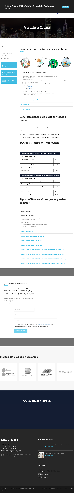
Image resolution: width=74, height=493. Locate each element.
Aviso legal (59, 488)
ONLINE (30, 88)
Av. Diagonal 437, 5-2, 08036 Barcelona (49, 471)
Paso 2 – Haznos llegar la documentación (34, 100)
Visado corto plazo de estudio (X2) (31, 240)
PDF (29, 85)
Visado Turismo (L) (27, 211)
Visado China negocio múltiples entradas (57, 444)
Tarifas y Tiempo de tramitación (7, 54)
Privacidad (52, 488)
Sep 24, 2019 (49, 446)
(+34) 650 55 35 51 (14, 303)
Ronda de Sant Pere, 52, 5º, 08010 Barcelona (22, 298)
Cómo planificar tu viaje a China (54, 453)
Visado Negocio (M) (27, 231)
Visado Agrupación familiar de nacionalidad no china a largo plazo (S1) (43, 259)
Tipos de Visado (6, 58)
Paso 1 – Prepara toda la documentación (33, 72)
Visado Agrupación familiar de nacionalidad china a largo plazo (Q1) (42, 249)
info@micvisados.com (14, 301)
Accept (64, 7)
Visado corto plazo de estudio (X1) (31, 245)
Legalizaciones (69, 488)
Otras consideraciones (7, 50)
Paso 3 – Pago (25, 104)
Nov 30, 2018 (49, 455)
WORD (30, 87)
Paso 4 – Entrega (26, 109)
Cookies (45, 488)
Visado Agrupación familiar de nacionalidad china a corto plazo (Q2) (42, 254)
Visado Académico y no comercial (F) (32, 236)
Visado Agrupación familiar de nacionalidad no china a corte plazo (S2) (43, 263)
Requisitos (4, 47)
